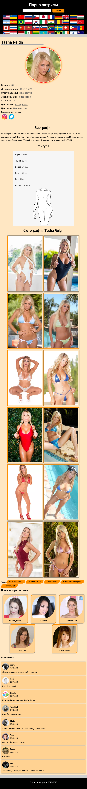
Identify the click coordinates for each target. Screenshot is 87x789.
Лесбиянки (52, 582)
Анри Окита (64, 650)
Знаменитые (35, 582)
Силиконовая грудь (72, 582)
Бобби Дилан (15, 621)
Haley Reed (72, 621)
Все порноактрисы (38, 782)
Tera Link (22, 650)
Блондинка (21, 104)
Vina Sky (43, 621)
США (13, 100)
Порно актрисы (43, 4)
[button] (25, 263)
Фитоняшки (9, 586)
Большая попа (16, 582)
